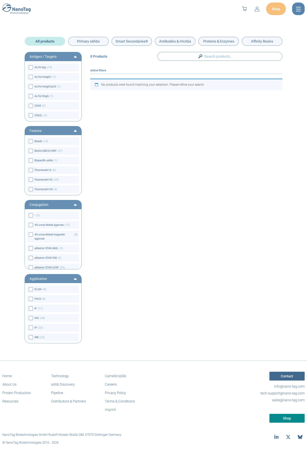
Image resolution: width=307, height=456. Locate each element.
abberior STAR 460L (46, 248)
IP (35, 327)
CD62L (38, 115)
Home (7, 376)
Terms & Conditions (120, 401)
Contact (287, 376)
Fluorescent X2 (43, 179)
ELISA (38, 289)
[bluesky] (300, 436)
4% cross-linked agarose (49, 224)
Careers (111, 384)
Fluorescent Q (42, 170)
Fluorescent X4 (43, 189)
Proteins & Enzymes (218, 41)
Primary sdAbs (88, 41)
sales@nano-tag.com (288, 400)
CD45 (37, 105)
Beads (38, 141)
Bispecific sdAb (43, 160)
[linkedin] (276, 436)
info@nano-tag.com (289, 386)
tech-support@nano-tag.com (282, 393)
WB (36, 337)
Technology (60, 376)
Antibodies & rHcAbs (175, 41)
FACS (37, 298)
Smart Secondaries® (132, 41)
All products (44, 41)
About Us (9, 384)
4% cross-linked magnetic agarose (49, 236)
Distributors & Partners (68, 401)
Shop (276, 9)
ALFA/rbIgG (41, 96)
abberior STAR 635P (46, 267)
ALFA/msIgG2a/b (45, 86)
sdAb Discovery (63, 384)
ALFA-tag (40, 67)
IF (35, 308)
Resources (10, 401)
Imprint (110, 410)
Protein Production (16, 393)
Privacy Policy (115, 393)
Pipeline (57, 393)
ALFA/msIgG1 (43, 76)
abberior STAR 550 (45, 257)
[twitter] (288, 436)
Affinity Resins (262, 41)
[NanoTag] (16, 9)
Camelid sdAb (115, 376)
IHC (36, 318)
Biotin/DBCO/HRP (45, 150)
